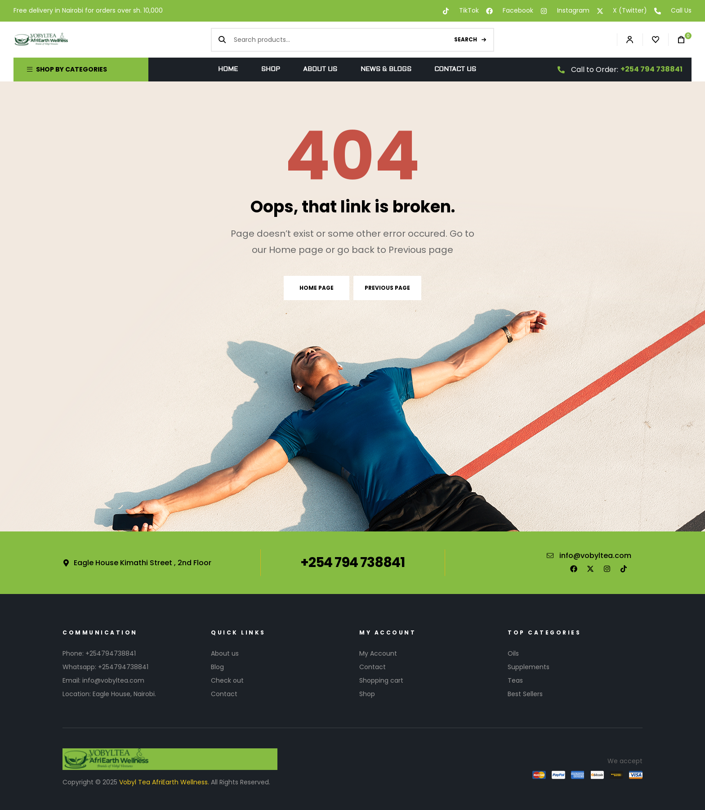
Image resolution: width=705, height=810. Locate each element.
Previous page (387, 288)
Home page (316, 288)
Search (465, 39)
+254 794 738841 (651, 69)
